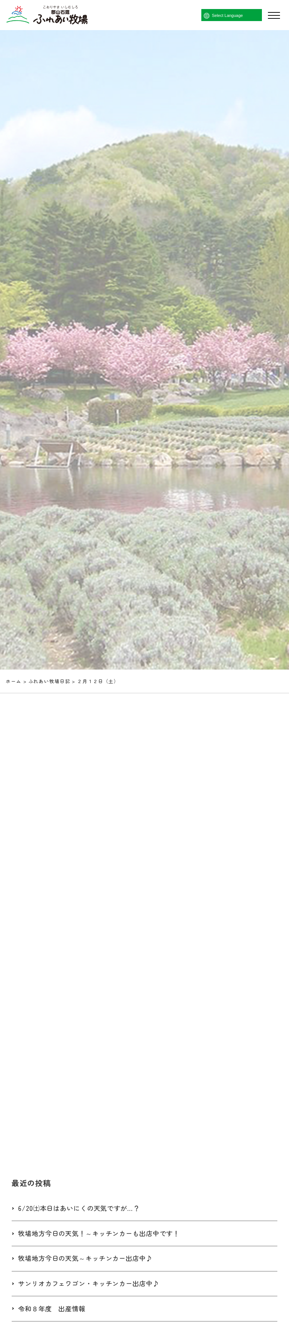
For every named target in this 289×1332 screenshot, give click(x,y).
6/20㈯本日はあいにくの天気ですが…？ (82, 1208)
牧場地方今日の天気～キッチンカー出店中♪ (89, 1258)
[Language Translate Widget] (242, 15)
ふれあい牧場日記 (49, 681)
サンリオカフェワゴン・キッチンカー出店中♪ (92, 1283)
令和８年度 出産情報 (53, 1308)
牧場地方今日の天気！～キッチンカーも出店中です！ (103, 1233)
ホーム (13, 681)
